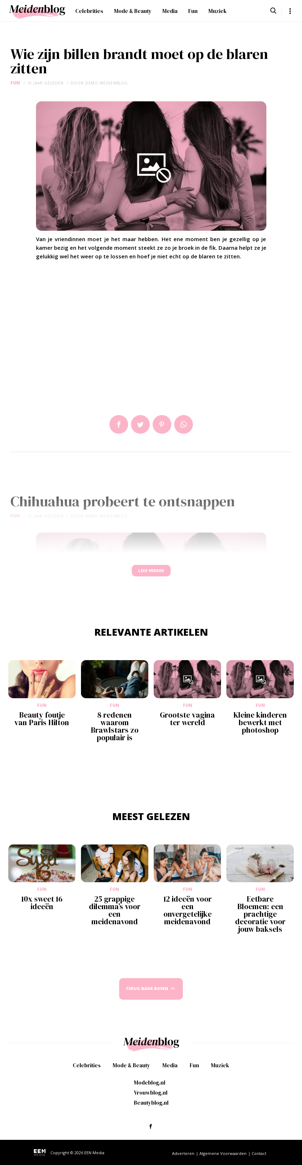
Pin (162, 424)
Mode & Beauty (133, 11)
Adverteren (183, 1159)
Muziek (217, 11)
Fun (193, 11)
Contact (259, 1159)
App (183, 424)
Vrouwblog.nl (150, 1099)
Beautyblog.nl (151, 1109)
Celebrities (89, 11)
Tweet (140, 424)
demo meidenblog (106, 83)
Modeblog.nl (149, 1089)
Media (169, 11)
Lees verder (151, 574)
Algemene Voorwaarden (223, 1159)
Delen (118, 424)
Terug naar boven (147, 995)
